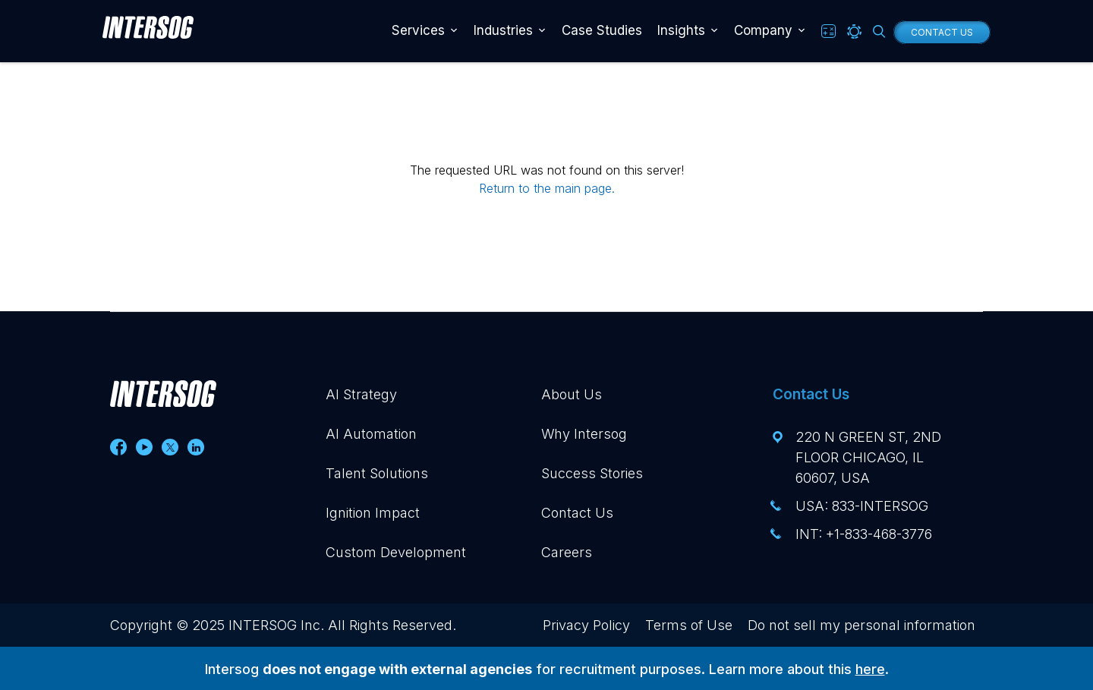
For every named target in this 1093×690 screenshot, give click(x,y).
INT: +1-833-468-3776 (863, 534)
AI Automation (371, 434)
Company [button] (763, 30)
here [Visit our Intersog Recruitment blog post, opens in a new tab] (870, 669)
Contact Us (942, 32)
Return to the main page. (547, 188)
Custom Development (396, 552)
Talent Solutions (377, 473)
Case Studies (602, 30)
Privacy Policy (586, 625)
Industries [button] (503, 30)
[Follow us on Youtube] (144, 447)
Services (418, 30)
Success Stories (592, 473)
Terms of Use (688, 625)
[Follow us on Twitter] (170, 447)
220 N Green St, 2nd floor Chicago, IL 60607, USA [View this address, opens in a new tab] (868, 457)
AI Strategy (361, 394)
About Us (571, 394)
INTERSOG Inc (274, 625)
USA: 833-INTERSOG (861, 506)
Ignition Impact (373, 513)
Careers (566, 552)
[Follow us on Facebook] (118, 447)
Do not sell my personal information (861, 625)
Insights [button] (681, 30)
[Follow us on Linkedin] (195, 447)
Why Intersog (584, 434)
